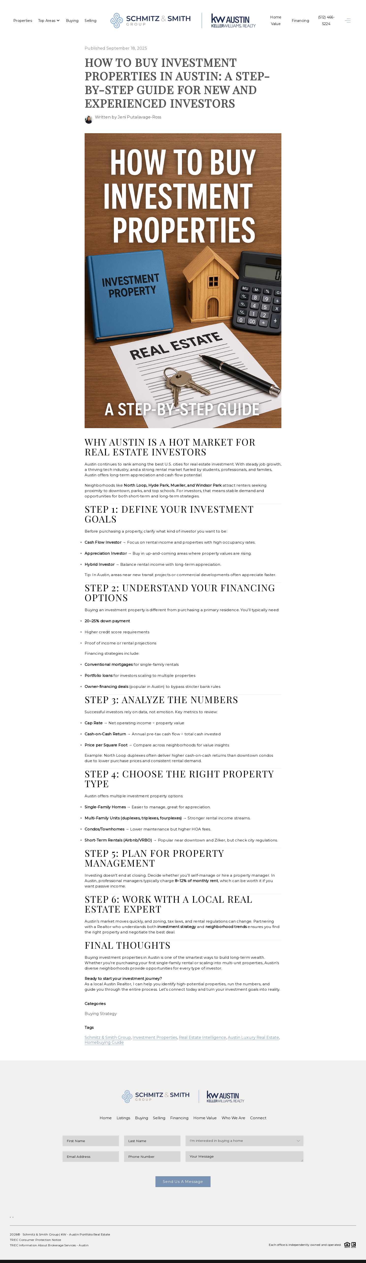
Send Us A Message (183, 1172)
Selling (90, 18)
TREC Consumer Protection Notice (35, 1230)
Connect (258, 1108)
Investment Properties (155, 1028)
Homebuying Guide (104, 1033)
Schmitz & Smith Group (108, 1028)
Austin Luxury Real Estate (253, 1028)
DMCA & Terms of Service (321, 1257)
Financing (298, 18)
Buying (72, 18)
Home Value (272, 18)
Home (105, 1108)
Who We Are (233, 1108)
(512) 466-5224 (325, 18)
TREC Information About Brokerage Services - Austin (49, 1236)
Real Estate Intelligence (202, 1028)
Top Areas (49, 18)
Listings (123, 1108)
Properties (22, 18)
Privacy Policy (283, 1257)
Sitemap (349, 1257)
